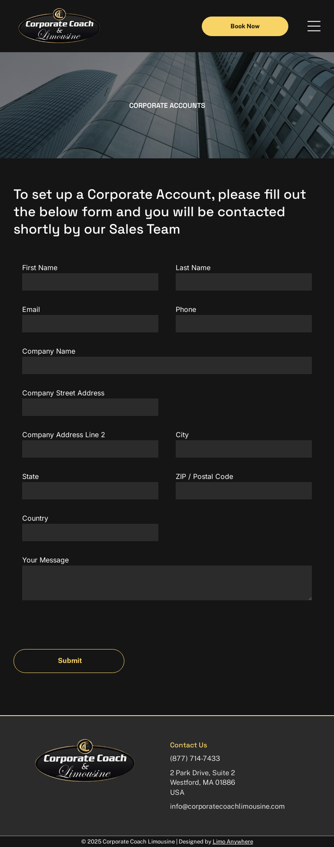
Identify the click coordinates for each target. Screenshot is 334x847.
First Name (39, 267)
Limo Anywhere (233, 841)
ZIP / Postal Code (204, 476)
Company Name (48, 351)
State (30, 476)
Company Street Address (63, 392)
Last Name (193, 267)
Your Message (45, 560)
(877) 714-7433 (195, 758)
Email (31, 309)
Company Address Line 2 (63, 434)
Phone (186, 309)
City (182, 434)
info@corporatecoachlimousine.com (227, 806)
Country (35, 518)
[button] (314, 26)
